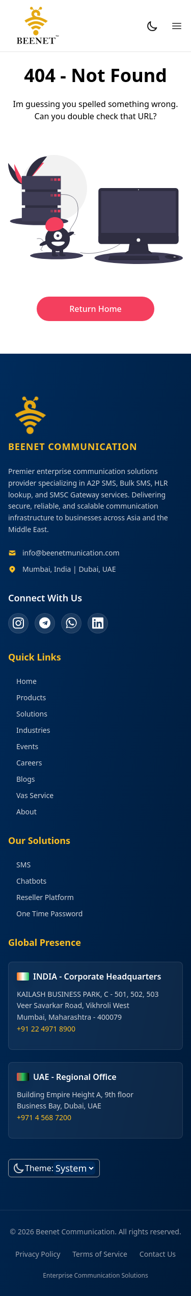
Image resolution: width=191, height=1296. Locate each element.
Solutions (27, 714)
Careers (25, 763)
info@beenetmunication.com (71, 553)
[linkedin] (98, 623)
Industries (29, 730)
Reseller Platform (41, 897)
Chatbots (27, 881)
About (22, 811)
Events (23, 746)
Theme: (39, 1168)
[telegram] (45, 623)
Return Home (95, 308)
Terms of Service (99, 1254)
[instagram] (18, 623)
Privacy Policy (37, 1254)
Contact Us (158, 1254)
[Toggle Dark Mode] (152, 26)
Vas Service (30, 795)
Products (27, 697)
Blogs (21, 779)
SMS (19, 864)
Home (22, 681)
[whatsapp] (71, 623)
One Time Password (45, 913)
